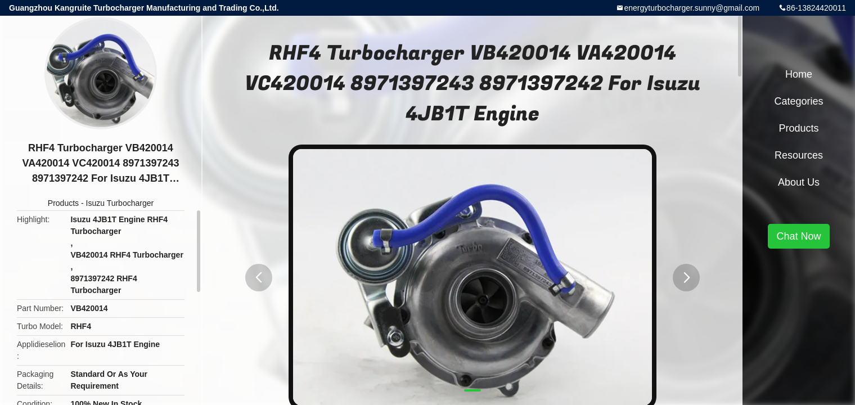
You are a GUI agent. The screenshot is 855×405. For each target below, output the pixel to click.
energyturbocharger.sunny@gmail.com (691, 7)
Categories (798, 101)
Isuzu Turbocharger (120, 203)
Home (798, 74)
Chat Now (798, 236)
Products (63, 203)
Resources (799, 155)
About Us (799, 182)
